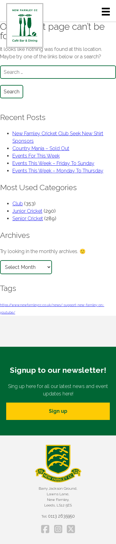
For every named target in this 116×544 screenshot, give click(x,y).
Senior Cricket (27, 218)
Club (17, 204)
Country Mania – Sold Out (40, 148)
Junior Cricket (27, 211)
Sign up (58, 411)
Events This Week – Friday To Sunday (53, 163)
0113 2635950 (61, 516)
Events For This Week (36, 156)
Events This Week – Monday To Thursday (57, 171)
